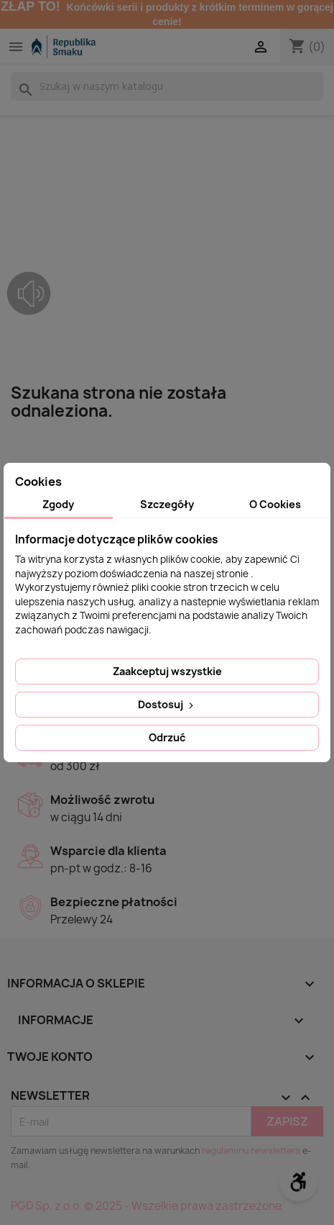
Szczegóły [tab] (167, 504)
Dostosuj (167, 704)
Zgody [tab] (58, 504)
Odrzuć (167, 737)
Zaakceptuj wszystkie (167, 671)
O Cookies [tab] (275, 504)
